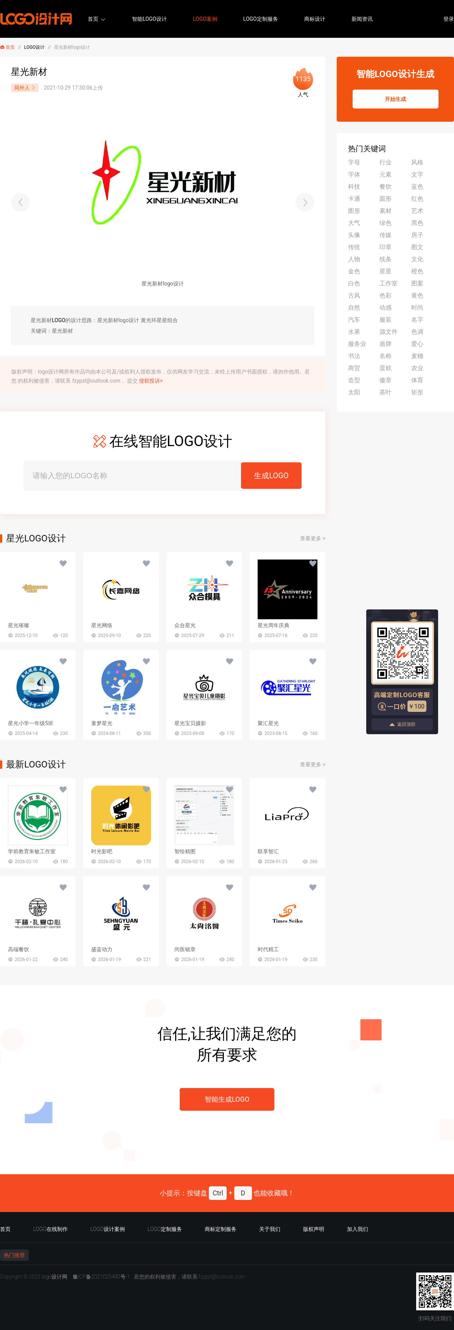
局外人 (25, 88)
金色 (354, 271)
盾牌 (385, 343)
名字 (417, 319)
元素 (385, 174)
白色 (354, 283)
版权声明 (313, 1229)
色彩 (385, 295)
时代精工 (268, 949)
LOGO (58, 320)
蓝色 (417, 186)
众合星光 (185, 625)
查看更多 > (312, 538)
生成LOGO (271, 475)
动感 (385, 307)
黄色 (417, 295)
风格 (417, 162)
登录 (448, 19)
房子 (417, 235)
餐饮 (385, 186)
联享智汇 (268, 851)
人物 (354, 259)
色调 (417, 331)
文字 (417, 174)
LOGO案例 (205, 19)
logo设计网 (54, 1277)
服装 (385, 319)
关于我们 (269, 1229)
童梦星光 (101, 723)
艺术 (417, 210)
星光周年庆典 (273, 625)
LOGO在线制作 (50, 1229)
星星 (385, 271)
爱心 (417, 343)
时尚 (417, 307)
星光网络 (101, 625)
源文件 (388, 331)
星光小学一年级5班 (30, 723)
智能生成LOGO (227, 1099)
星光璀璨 (18, 625)
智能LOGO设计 (149, 19)
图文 (417, 247)
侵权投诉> (151, 381)
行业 (385, 162)
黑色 (417, 222)
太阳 (354, 392)
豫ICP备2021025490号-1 (101, 1277)
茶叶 (385, 392)
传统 (354, 247)
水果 (354, 331)
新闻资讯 (362, 19)
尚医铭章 (185, 949)
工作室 (388, 283)
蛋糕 (385, 368)
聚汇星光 (268, 723)
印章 (385, 247)
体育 (417, 380)
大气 (354, 222)
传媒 (385, 235)
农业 (417, 368)
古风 (354, 295)
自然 (354, 307)
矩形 (417, 392)
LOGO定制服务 (260, 19)
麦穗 (417, 356)
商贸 (354, 368)
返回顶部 (402, 724)
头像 (354, 235)
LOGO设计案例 (107, 1229)
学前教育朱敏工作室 (32, 851)
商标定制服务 (220, 1229)
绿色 (385, 222)
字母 (354, 162)
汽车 (354, 319)
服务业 (357, 343)
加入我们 (357, 1229)
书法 (354, 356)
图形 (354, 210)
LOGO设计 (34, 47)
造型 (354, 380)
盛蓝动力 (101, 949)
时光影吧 (101, 851)
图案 (417, 283)
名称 (385, 356)
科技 (354, 186)
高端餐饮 (18, 949)
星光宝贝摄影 (190, 723)
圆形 (385, 198)
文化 (417, 259)
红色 (417, 198)
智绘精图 (185, 851)
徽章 (385, 380)
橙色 (417, 271)
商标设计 (314, 19)
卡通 (354, 198)
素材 (385, 210)
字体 (354, 174)
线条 (385, 259)
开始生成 (395, 99)
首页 (93, 19)
